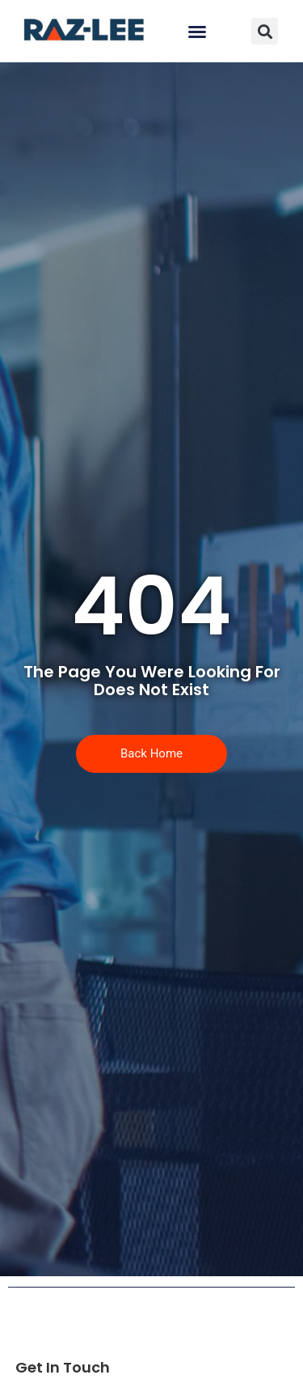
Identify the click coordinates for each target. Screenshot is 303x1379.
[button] (197, 31)
